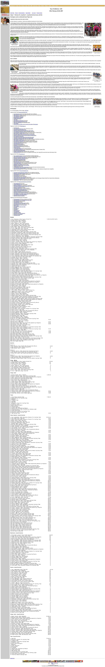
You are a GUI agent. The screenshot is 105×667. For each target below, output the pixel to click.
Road (26, 5)
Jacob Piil (15, 207)
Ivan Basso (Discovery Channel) (19, 158)
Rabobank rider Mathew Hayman (19, 173)
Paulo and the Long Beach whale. (20, 159)
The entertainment (17, 183)
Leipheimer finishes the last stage (19, 203)
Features (23, 5)
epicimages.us (23, 126)
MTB (29, 5)
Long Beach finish (17, 215)
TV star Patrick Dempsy (18, 148)
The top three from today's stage (19, 178)
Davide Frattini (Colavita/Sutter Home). (20, 190)
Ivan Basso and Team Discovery (19, 213)
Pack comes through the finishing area (20, 121)
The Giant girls (16, 175)
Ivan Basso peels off (17, 188)
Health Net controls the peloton (19, 195)
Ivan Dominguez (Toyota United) (19, 132)
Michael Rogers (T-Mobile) (18, 117)
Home (2, 6)
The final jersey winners (18, 179)
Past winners (3, 11)
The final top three (17, 152)
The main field (16, 146)
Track (39, 5)
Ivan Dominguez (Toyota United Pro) (20, 189)
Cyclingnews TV (12, 5)
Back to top (12, 658)
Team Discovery (16, 115)
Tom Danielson (16, 208)
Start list (2, 8)
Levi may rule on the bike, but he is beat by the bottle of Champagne (26, 124)
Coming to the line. (17, 147)
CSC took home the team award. (19, 150)
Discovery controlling (17, 187)
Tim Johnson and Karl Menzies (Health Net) (21, 186)
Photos (42, 5)
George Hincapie (17, 210)
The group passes (17, 142)
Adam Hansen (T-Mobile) (18, 133)
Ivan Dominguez (16, 201)
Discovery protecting (17, 185)
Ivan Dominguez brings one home (20, 168)
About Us (53, 663)
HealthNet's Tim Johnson (18, 164)
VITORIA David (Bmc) (17, 118)
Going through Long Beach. (18, 143)
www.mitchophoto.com (24, 170)
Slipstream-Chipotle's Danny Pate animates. (21, 165)
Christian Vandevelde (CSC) (19, 151)
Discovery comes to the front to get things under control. (23, 130)
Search (53, 5)
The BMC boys (16, 166)
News (17, 5)
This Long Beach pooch (18, 155)
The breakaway (16, 174)
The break (15, 144)
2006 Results (3, 12)
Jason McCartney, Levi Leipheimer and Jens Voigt (22, 200)
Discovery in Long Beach (18, 214)
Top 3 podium (16, 123)
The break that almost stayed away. (20, 129)
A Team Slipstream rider (18, 184)
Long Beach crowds (17, 212)
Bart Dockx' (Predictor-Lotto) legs (19, 157)
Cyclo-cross (35, 5)
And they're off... (16, 127)
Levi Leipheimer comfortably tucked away (21, 193)
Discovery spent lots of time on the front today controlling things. (25, 135)
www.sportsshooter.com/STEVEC (25, 181)
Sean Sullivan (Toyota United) (19, 140)
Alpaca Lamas (16, 205)
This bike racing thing (17, 162)
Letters (50, 5)
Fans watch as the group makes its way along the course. (24, 137)
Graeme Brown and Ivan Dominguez (20, 204)
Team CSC (15, 119)
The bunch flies (16, 176)
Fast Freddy (16, 160)
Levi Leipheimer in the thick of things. (20, 194)
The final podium (16, 199)
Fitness (46, 5)
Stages (2, 7)
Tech (19, 5)
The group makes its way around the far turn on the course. (24, 134)
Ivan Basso (15, 209)
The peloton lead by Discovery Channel (21, 172)
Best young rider (16, 161)
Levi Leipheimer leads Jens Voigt (19, 206)
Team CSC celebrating (18, 122)
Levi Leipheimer (16, 202)
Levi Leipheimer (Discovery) (19, 116)
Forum (57, 5)
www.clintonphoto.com (23, 112)
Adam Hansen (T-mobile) (18, 114)
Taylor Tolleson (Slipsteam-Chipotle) (20, 156)
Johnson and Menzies (17, 191)
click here (26, 110)
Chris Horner (16, 192)
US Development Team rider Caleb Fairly (21, 167)
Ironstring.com (22, 154)
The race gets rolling (17, 163)
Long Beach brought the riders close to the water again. (23, 138)
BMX (31, 5)
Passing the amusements (18, 145)
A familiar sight (16, 180)
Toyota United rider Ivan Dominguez (20, 177)
